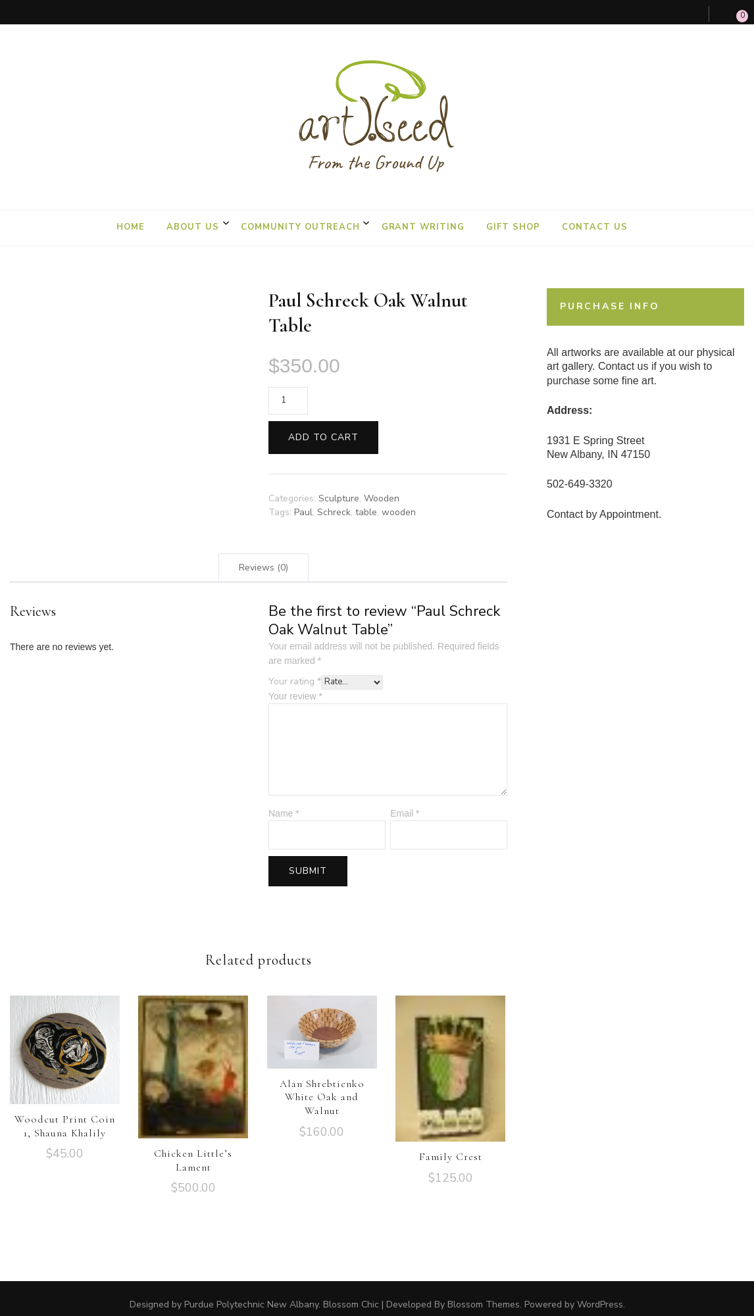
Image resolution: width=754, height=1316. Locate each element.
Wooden (381, 486)
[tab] (263, 556)
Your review (295, 683)
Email (404, 801)
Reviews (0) (263, 555)
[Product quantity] (288, 388)
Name (283, 801)
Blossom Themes (483, 1292)
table (366, 500)
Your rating (294, 669)
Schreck (334, 500)
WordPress (600, 1292)
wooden (399, 500)
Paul (303, 500)
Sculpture (338, 486)
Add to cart (323, 424)
